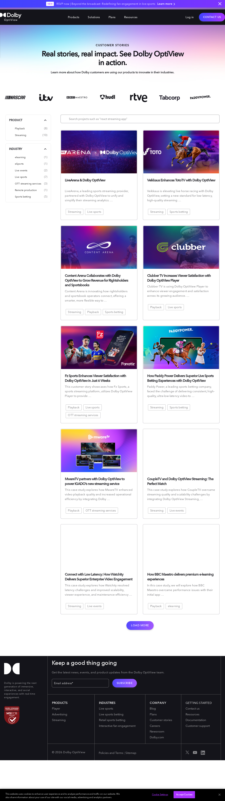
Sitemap (130, 753)
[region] (112, 795)
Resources (131, 15)
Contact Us (212, 15)
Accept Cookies (184, 794)
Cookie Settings (160, 794)
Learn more (166, 4)
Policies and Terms (111, 753)
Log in (190, 15)
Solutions (94, 15)
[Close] (219, 794)
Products (73, 15)
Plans (112, 15)
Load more (140, 625)
